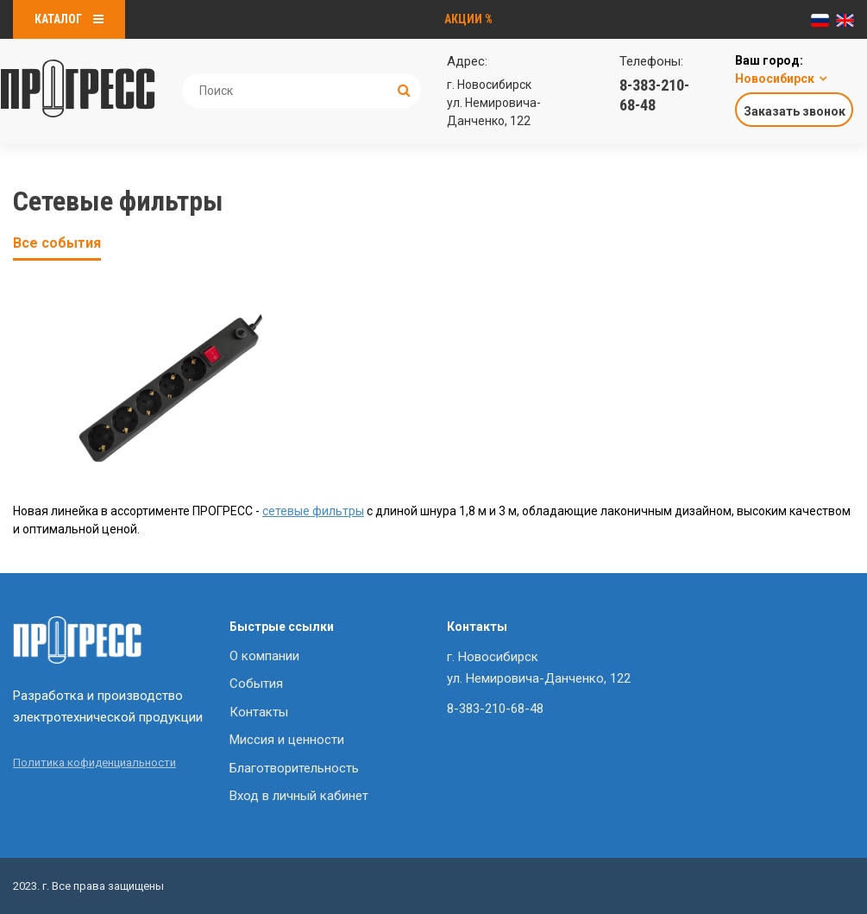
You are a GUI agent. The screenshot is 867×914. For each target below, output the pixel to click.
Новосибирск (774, 78)
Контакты (258, 712)
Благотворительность (294, 768)
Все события (57, 243)
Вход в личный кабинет (298, 796)
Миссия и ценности (286, 739)
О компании (264, 656)
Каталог (69, 19)
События (256, 683)
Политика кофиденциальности (94, 762)
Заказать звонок (794, 111)
